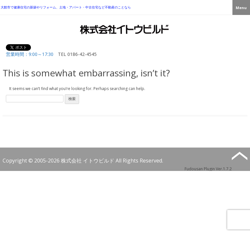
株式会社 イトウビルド (87, 160)
